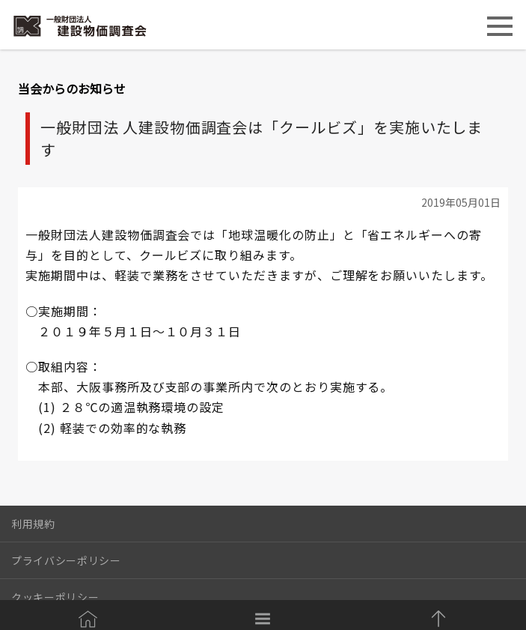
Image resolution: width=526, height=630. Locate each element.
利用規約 (33, 523)
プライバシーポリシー (66, 560)
